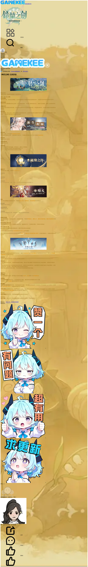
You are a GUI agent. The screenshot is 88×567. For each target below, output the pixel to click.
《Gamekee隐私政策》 (15, 71)
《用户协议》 (25, 71)
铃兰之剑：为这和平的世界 (12, 302)
